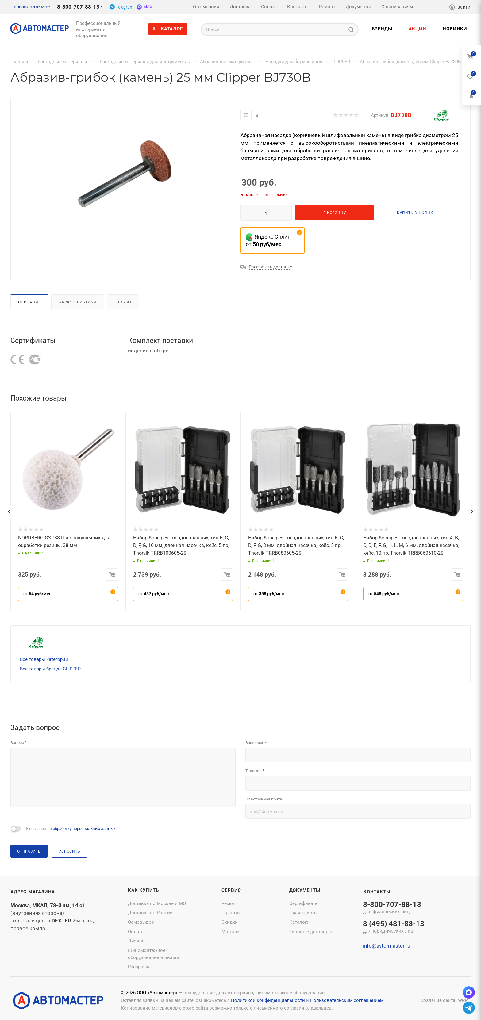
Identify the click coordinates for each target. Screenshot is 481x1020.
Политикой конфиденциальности (268, 1000)
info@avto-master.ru (386, 946)
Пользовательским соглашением (346, 1000)
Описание (29, 302)
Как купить (143, 890)
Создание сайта (437, 1000)
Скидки (229, 922)
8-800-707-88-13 (78, 7)
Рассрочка (139, 966)
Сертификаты (304, 903)
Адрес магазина (32, 892)
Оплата (136, 931)
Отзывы (123, 302)
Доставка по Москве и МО (157, 903)
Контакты (377, 892)
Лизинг (136, 941)
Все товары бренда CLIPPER (50, 669)
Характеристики (77, 302)
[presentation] (9, 511)
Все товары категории (44, 659)
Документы (304, 890)
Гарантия (231, 912)
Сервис (231, 890)
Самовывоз (141, 922)
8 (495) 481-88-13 (393, 927)
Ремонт (229, 903)
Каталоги (299, 922)
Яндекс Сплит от (268, 240)
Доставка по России (150, 912)
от (37, 593)
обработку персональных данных (84, 828)
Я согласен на (70, 828)
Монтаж (230, 931)
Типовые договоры (310, 931)
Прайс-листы (303, 912)
